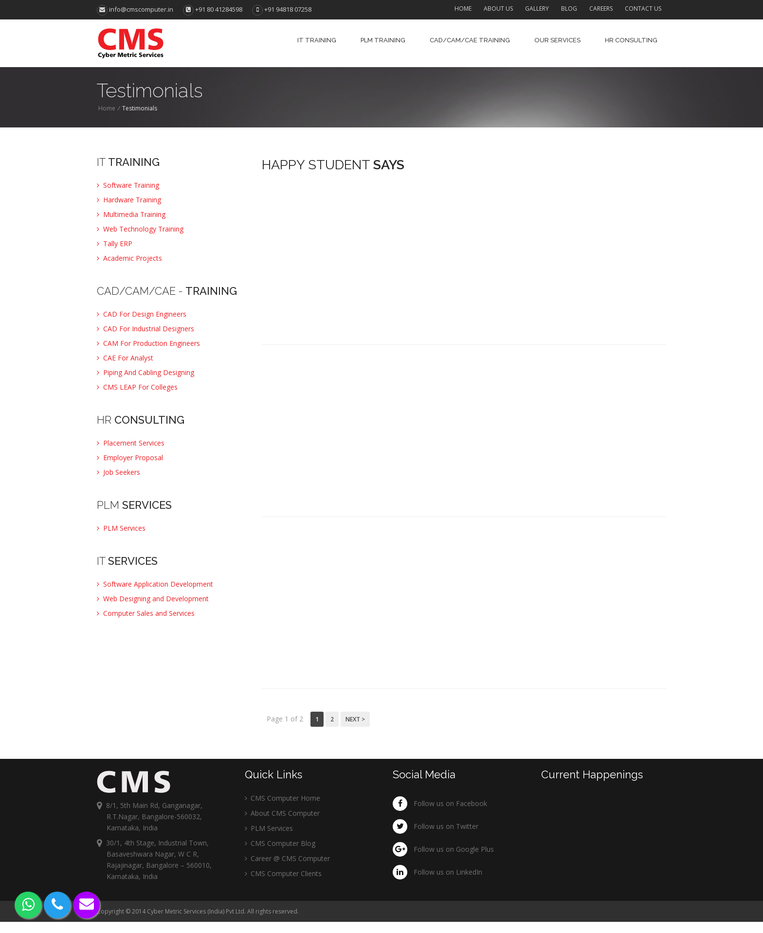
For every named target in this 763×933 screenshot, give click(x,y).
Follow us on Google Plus (454, 849)
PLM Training (383, 40)
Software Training (128, 185)
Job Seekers (118, 472)
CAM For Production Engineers (148, 343)
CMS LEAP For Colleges (137, 387)
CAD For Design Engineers (141, 314)
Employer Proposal (130, 457)
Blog (569, 8)
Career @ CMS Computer (287, 858)
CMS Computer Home (282, 798)
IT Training (316, 40)
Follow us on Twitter (446, 826)
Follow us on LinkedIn (448, 872)
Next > (355, 719)
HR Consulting (631, 40)
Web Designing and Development (153, 598)
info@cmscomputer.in (135, 9)
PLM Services (121, 528)
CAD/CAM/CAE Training (470, 40)
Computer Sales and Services (146, 613)
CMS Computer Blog (280, 843)
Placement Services (130, 443)
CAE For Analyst (125, 357)
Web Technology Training (140, 228)
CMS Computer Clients (283, 873)
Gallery (537, 8)
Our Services (557, 40)
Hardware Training (129, 199)
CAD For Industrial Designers (145, 328)
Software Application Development (155, 584)
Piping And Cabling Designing (145, 372)
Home (463, 8)
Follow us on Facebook (450, 803)
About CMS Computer (282, 813)
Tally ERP (114, 243)
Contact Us (643, 8)
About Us (498, 8)
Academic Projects (129, 258)
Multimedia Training (131, 214)
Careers (601, 8)
